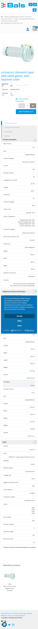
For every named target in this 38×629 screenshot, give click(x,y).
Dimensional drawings (12, 127)
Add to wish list (26, 112)
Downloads (8, 132)
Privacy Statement (19, 615)
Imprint (10, 615)
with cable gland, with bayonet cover (12, 23)
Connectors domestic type (9, 21)
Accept (19, 316)
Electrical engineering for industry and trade (17, 17)
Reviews (7, 136)
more (19, 326)
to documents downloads (22, 100)
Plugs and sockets (6, 19)
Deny (19, 321)
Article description (11, 123)
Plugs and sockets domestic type (24, 19)
